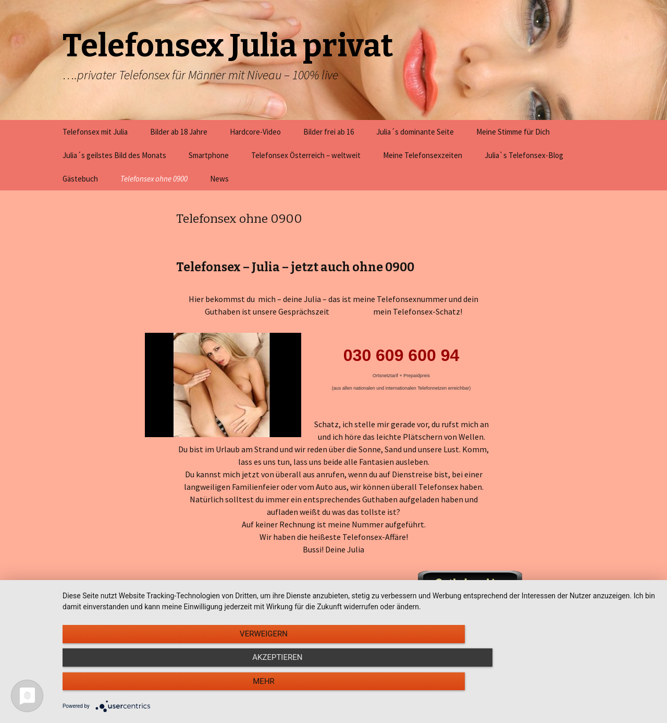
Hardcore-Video (255, 132)
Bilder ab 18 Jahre (178, 132)
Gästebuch (80, 179)
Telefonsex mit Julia (95, 132)
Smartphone (209, 155)
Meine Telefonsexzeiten (422, 155)
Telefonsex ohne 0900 (154, 179)
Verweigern (152, 687)
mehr (567, 687)
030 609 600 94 (401, 355)
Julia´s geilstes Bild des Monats (114, 155)
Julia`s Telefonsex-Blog (524, 155)
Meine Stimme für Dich (513, 132)
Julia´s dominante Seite (415, 132)
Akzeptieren (360, 687)
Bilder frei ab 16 (328, 132)
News (219, 179)
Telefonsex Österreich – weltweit (306, 155)
